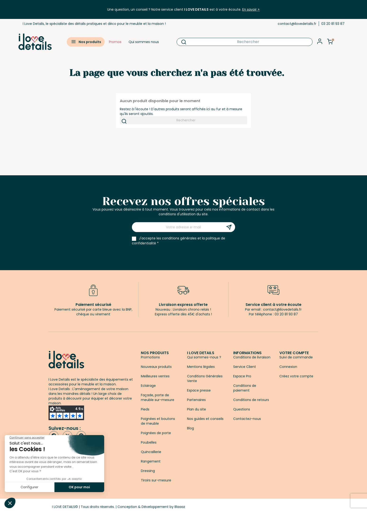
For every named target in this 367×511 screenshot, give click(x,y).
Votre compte (294, 353)
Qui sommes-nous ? (204, 357)
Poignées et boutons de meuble (158, 421)
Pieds (145, 409)
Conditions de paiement (244, 388)
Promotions (150, 357)
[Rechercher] (245, 42)
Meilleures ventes (155, 376)
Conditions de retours (251, 399)
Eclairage (148, 385)
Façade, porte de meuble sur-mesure (157, 397)
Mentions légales (201, 366)
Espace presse (199, 390)
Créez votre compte (296, 376)
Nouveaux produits (156, 366)
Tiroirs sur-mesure (156, 480)
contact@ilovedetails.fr (297, 23)
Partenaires (196, 399)
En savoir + (251, 9)
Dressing (148, 470)
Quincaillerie (151, 451)
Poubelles (149, 442)
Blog (190, 428)
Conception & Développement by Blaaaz (151, 506)
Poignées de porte (156, 433)
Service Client (244, 366)
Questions (241, 409)
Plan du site (196, 409)
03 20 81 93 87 (333, 23)
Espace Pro (242, 376)
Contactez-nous (247, 418)
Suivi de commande (296, 357)
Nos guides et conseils (205, 418)
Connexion (288, 366)
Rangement (151, 461)
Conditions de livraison (251, 357)
